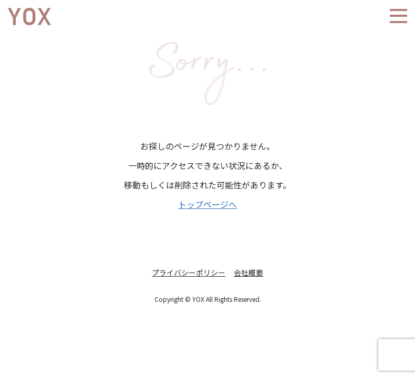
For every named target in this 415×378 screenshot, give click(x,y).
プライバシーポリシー (188, 272)
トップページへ (207, 204)
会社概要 (248, 272)
